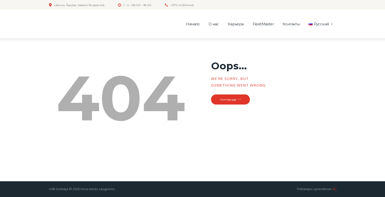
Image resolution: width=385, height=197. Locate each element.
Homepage (228, 99)
